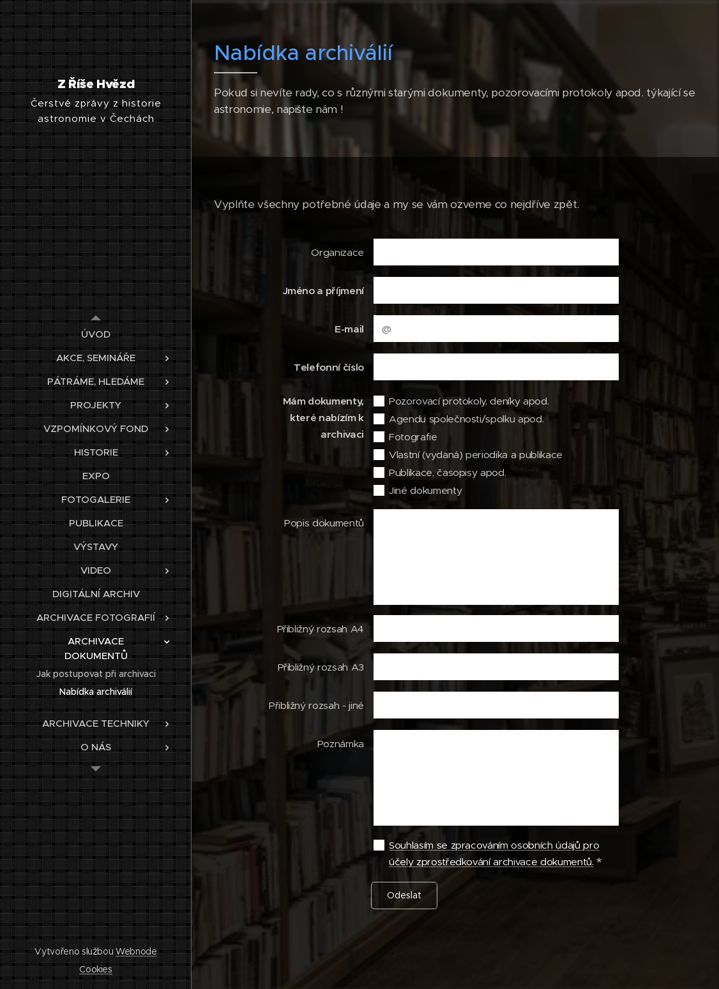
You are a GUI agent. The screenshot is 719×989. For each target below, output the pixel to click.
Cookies (95, 969)
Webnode (136, 951)
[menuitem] (96, 334)
